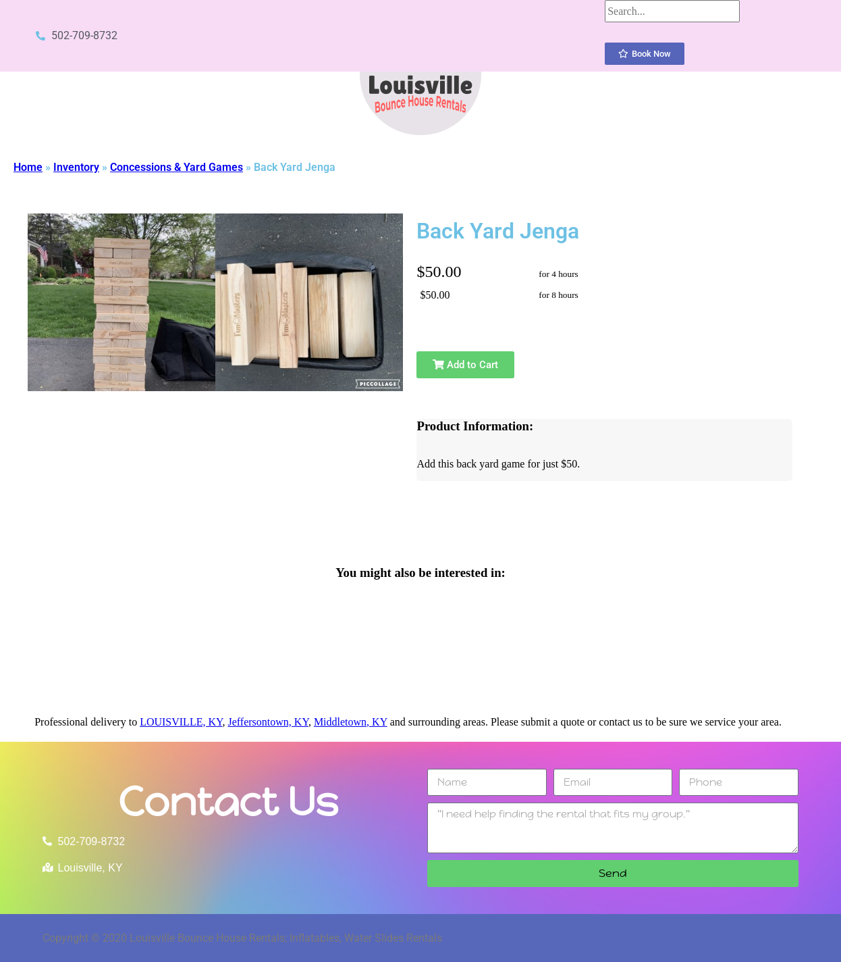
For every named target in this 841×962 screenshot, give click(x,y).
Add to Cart (465, 365)
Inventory (76, 167)
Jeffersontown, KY (267, 722)
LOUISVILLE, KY (181, 722)
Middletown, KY (350, 722)
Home (28, 167)
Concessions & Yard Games (176, 167)
